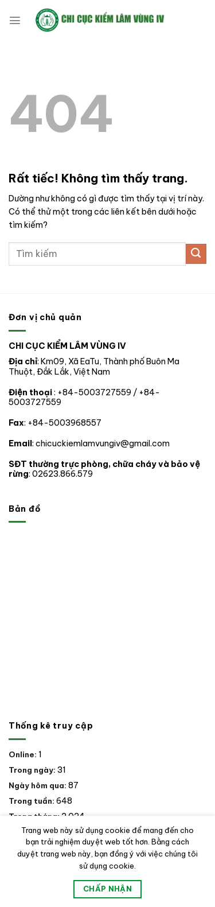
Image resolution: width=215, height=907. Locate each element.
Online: (23, 754)
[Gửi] (196, 254)
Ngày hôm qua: (38, 785)
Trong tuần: (32, 800)
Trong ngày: (33, 769)
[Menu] (15, 20)
